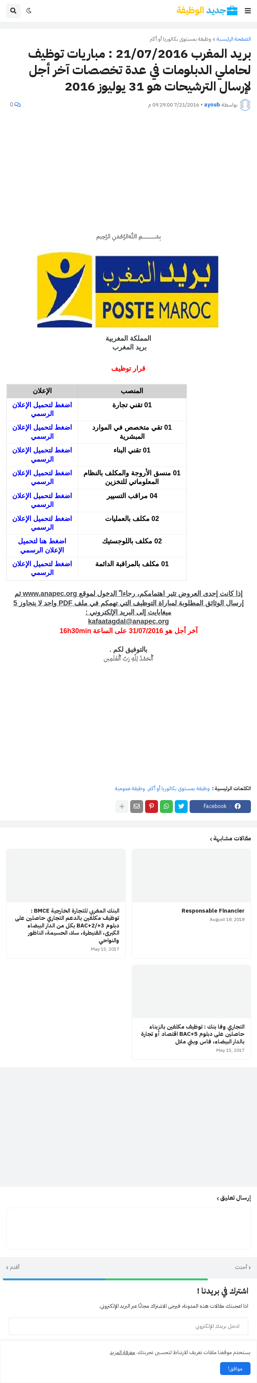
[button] (248, 11)
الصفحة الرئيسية (234, 39)
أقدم (14, 1268)
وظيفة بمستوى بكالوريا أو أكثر (180, 39)
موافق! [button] (235, 1369)
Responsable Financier (213, 911)
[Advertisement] (128, 171)
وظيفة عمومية (130, 788)
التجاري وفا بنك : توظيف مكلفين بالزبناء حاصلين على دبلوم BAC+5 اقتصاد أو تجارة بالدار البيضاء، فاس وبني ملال (192, 1034)
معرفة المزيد (122, 1352)
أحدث (241, 1268)
